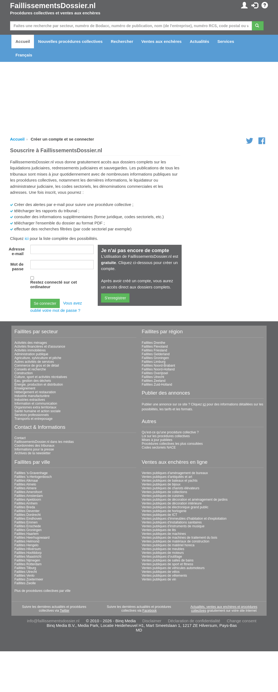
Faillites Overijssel (155, 373)
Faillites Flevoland (155, 346)
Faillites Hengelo (26, 545)
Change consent (241, 620)
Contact (20, 438)
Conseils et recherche (30, 369)
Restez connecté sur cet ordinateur (53, 284)
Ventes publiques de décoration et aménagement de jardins (185, 499)
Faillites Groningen (155, 358)
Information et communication (35, 403)
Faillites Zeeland (153, 381)
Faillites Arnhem (25, 503)
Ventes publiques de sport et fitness (167, 564)
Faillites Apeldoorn (27, 499)
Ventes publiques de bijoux (161, 484)
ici (27, 238)
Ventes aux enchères (161, 41)
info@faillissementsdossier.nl (53, 620)
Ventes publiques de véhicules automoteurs (173, 568)
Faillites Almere (25, 488)
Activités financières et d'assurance (39, 346)
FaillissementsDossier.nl (53, 6)
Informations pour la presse (34, 449)
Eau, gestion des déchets (32, 381)
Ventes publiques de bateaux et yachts (169, 481)
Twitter (64, 610)
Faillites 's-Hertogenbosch (33, 477)
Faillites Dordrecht (27, 515)
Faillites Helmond (26, 541)
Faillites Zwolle (25, 583)
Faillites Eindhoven (28, 518)
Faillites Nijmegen (27, 560)
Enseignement (24, 388)
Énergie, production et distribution (38, 384)
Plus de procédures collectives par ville (42, 591)
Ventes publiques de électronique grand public (175, 507)
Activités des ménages (30, 343)
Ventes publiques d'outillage (162, 556)
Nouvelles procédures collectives (70, 41)
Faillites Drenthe (153, 343)
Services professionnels (31, 415)
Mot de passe (16, 266)
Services (225, 41)
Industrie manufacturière (31, 396)
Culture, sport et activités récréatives (40, 377)
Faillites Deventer (27, 511)
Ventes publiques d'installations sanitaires (172, 522)
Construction (23, 373)
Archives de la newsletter (32, 453)
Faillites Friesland (154, 350)
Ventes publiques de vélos (160, 572)
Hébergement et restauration (35, 392)
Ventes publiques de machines (164, 534)
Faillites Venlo (24, 575)
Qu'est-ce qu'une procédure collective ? (170, 432)
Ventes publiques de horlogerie (164, 511)
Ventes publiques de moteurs (163, 553)
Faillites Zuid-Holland (157, 384)
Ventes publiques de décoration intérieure (172, 503)
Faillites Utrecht (153, 377)
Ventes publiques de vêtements (164, 575)
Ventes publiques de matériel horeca (168, 545)
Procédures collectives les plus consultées (172, 444)
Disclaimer (151, 620)
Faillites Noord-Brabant (158, 365)
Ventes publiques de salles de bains (168, 560)
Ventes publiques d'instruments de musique (173, 526)
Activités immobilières (30, 350)
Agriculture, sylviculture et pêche (37, 358)
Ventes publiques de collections (164, 492)
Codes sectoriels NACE (159, 447)
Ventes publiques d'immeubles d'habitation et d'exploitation (184, 518)
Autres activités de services (34, 362)
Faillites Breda (24, 507)
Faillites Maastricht (27, 556)
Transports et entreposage (33, 419)
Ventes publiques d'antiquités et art (167, 477)
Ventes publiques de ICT (159, 515)
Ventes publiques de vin (159, 579)
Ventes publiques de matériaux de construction (175, 541)
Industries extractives (29, 400)
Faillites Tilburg (25, 568)
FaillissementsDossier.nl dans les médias (44, 442)
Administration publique (31, 354)
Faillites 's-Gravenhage (31, 473)
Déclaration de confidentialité (194, 620)
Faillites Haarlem (26, 534)
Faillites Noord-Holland (158, 369)
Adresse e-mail (17, 251)
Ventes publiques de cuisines (163, 496)
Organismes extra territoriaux (35, 407)
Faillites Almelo (25, 484)
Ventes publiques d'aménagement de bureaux (175, 473)
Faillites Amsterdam (28, 496)
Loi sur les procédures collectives (166, 436)
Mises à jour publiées (157, 440)
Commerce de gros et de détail (36, 365)
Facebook (149, 610)
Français (23, 55)
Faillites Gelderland (156, 354)
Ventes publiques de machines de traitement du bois (179, 537)
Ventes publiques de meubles (163, 549)
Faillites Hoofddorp (28, 553)
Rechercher (122, 41)
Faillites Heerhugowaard (31, 537)
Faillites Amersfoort (28, 492)
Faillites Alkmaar (26, 481)
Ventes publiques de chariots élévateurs (170, 488)
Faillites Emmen (25, 522)
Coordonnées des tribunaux (34, 445)
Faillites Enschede (27, 526)
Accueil (22, 41)
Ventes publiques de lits (159, 530)
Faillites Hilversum (27, 549)
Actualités (199, 41)
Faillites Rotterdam (28, 564)
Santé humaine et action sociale (37, 411)
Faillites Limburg (153, 362)
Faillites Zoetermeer (28, 579)
